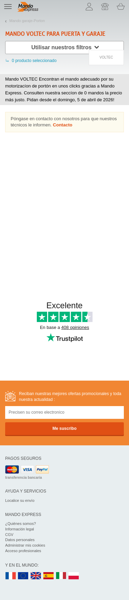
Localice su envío (19, 500)
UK (36, 576)
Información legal (19, 529)
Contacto (62, 124)
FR (10, 576)
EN (23, 576)
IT (61, 576)
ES (48, 576)
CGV (9, 534)
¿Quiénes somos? (20, 523)
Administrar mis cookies (25, 545)
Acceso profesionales (23, 551)
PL (73, 576)
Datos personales (20, 540)
